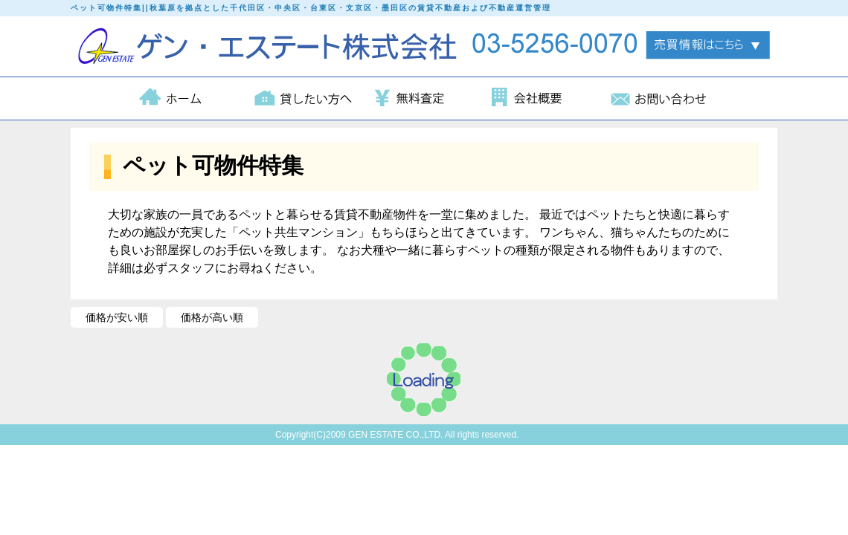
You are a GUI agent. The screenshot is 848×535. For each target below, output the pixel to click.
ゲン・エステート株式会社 (271, 46)
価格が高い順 (212, 317)
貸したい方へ (305, 98)
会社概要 (541, 98)
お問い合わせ (658, 98)
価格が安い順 (117, 317)
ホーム (188, 98)
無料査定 (423, 98)
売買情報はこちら (708, 45)
